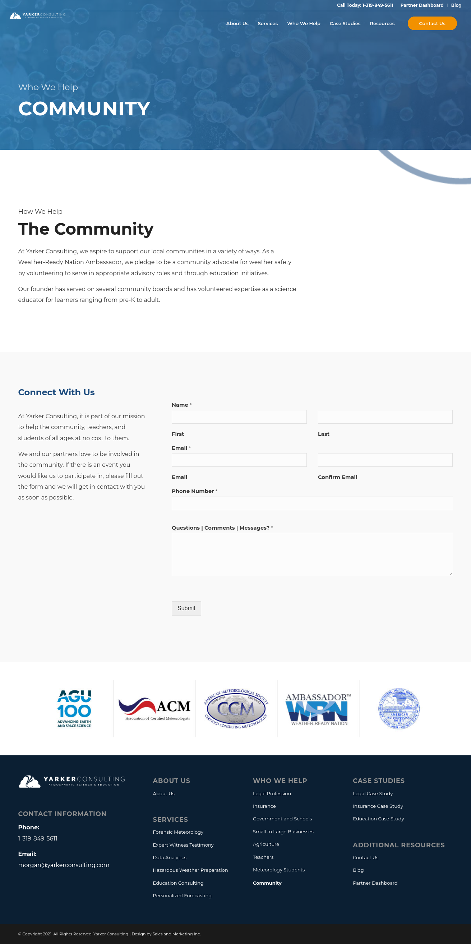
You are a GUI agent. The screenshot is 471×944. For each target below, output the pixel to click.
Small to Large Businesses (283, 831)
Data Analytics (169, 857)
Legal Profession (272, 793)
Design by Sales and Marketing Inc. (166, 933)
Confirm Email (337, 477)
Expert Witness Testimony (183, 845)
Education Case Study (378, 818)
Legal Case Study (373, 793)
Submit (186, 608)
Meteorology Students (279, 869)
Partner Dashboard (422, 5)
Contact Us (365, 857)
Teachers (263, 857)
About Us (164, 793)
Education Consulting (178, 883)
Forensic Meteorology (178, 832)
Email (181, 448)
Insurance (264, 806)
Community (267, 883)
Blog (456, 5)
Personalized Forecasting (182, 895)
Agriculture (266, 844)
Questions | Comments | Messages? (222, 528)
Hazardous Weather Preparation (190, 870)
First (178, 434)
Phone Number (194, 491)
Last (323, 434)
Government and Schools (282, 818)
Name (181, 405)
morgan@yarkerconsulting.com (64, 865)
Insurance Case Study (378, 806)
